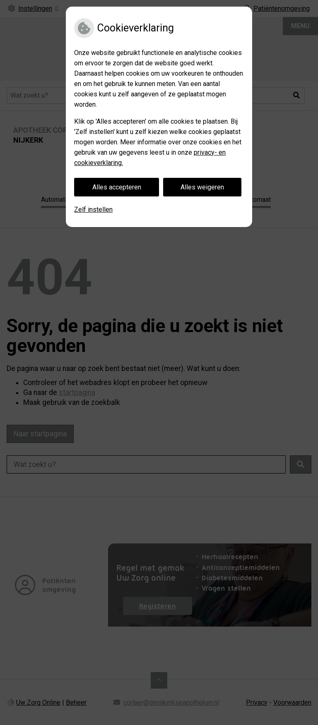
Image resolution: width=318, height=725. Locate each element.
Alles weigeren (202, 187)
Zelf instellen (93, 209)
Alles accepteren (116, 187)
